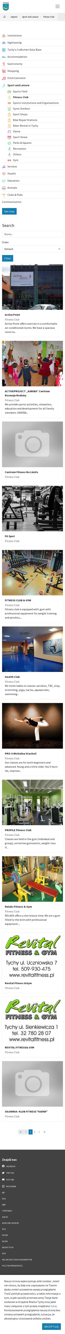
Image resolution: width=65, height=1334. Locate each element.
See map (9, 211)
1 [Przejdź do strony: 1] (30, 1131)
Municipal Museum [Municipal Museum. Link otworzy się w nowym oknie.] (10, 1223)
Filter (7, 258)
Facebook (8, 1166)
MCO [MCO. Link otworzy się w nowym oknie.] (4, 1229)
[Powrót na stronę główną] (4, 17)
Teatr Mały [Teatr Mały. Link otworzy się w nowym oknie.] (7, 1211)
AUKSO (5, 1217)
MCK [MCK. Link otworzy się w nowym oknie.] (4, 1199)
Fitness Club (48, 16)
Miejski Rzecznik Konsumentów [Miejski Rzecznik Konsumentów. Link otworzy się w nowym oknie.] (17, 1259)
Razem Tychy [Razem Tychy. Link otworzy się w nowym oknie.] (8, 1247)
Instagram (9, 1186)
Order (5, 242)
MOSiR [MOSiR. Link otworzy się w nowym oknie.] (4, 1241)
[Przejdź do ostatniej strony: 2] (44, 1131)
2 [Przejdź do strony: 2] (34, 1131)
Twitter (8, 1172)
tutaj (54, 1306)
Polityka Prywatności (12, 1266)
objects (14, 16)
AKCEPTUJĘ (51, 1326)
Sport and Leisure (30, 16)
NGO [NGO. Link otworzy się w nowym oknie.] (4, 1253)
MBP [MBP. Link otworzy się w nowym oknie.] (4, 1205)
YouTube (8, 1179)
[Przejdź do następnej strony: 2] (39, 1131)
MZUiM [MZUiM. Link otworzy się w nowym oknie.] (5, 1235)
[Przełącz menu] (57, 6)
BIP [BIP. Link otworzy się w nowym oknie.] (3, 1192)
